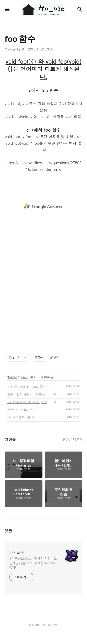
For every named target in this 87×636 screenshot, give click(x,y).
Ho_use (16, 552)
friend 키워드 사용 (19, 417)
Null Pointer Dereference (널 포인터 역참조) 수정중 (29, 402)
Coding (12, 377)
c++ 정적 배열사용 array (22, 386)
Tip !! (24, 377)
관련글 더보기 (72, 439)
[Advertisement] (43, 206)
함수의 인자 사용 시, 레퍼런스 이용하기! (29, 394)
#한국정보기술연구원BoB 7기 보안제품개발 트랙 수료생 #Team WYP (33, 563)
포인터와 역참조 (17, 410)
